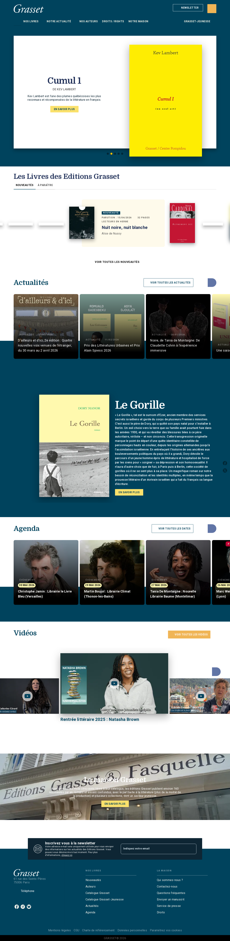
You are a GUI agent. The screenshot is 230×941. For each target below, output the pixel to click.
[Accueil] (29, 8)
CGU (76, 930)
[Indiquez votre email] (154, 849)
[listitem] (17, 907)
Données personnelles (132, 930)
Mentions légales (59, 930)
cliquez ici (66, 855)
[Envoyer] (192, 849)
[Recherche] (211, 8)
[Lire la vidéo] (27, 696)
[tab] (17, 21)
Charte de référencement (98, 930)
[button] (188, 7)
